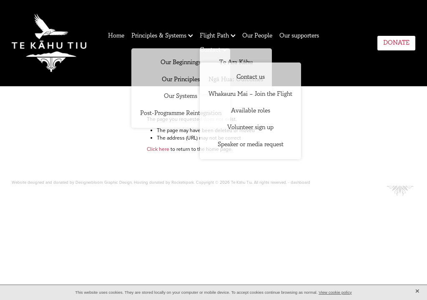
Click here (158, 148)
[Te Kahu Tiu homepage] (52, 43)
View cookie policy (335, 292)
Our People (257, 36)
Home (116, 36)
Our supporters (299, 36)
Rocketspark (182, 182)
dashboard (300, 182)
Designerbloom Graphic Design (103, 182)
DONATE (396, 43)
